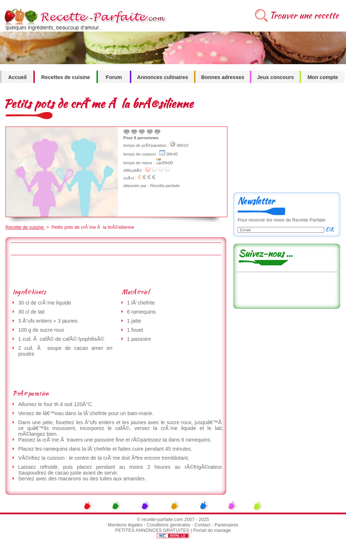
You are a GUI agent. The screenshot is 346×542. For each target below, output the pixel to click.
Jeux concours (275, 77)
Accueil (17, 77)
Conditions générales (168, 524)
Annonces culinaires (162, 77)
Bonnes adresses (222, 77)
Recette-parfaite (165, 185)
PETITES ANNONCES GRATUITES (152, 530)
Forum (114, 77)
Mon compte (323, 77)
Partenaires (226, 524)
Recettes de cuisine (65, 77)
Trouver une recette (304, 15)
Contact (202, 524)
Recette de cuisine (25, 227)
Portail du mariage (212, 530)
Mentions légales (125, 524)
